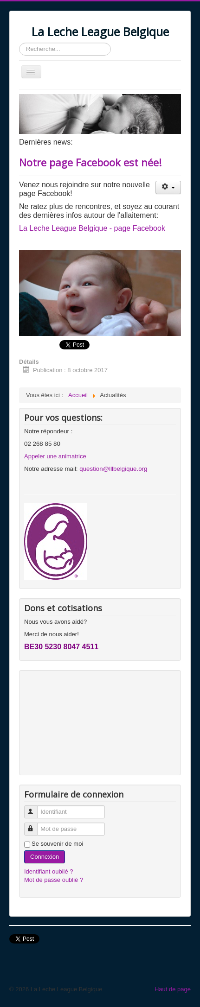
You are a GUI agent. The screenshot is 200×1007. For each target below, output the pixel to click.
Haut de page (173, 989)
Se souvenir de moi (57, 843)
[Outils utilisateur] (168, 187)
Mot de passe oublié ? (53, 879)
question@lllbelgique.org (113, 468)
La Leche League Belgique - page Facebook (92, 228)
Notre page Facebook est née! (90, 162)
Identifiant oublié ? (48, 871)
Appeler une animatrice (55, 456)
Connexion (44, 856)
